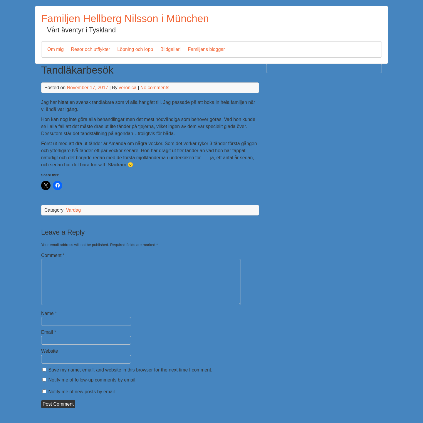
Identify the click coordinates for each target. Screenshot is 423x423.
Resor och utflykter (90, 49)
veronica (127, 87)
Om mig (55, 49)
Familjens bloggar (206, 49)
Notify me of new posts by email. (82, 391)
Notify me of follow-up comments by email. (92, 379)
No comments (154, 87)
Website (49, 351)
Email (48, 332)
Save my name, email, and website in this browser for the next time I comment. (130, 369)
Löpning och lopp (135, 49)
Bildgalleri (170, 49)
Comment (53, 255)
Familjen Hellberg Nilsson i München (125, 18)
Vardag (73, 210)
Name (49, 313)
